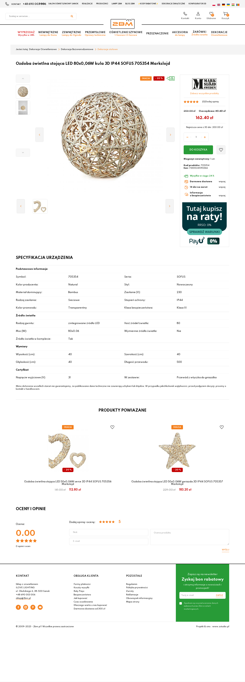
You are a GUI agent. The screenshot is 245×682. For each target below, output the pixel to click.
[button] (23, 79)
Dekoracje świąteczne (173, 4)
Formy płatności (82, 584)
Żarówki (199, 33)
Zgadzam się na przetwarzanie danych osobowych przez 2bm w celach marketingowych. (201, 606)
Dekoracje (219, 34)
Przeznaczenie (157, 34)
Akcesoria (180, 34)
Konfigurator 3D (197, 4)
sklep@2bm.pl (23, 598)
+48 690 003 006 (34, 4)
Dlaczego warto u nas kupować (90, 605)
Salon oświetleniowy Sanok (63, 4)
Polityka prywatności (137, 588)
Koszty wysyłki (81, 588)
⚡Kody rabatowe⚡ (148, 4)
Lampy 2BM (117, 4)
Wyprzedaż (26, 34)
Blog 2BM (130, 4)
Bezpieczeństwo (82, 595)
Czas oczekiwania (83, 602)
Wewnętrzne (48, 34)
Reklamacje (132, 595)
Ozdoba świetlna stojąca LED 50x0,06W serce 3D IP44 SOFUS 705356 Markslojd (67, 482)
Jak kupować (80, 598)
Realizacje (87, 4)
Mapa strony (132, 602)
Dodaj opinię (212, 102)
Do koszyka (198, 150)
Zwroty (130, 591)
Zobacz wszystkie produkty (204, 94)
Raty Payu (79, 591)
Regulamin (131, 584)
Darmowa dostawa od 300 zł (89, 609)
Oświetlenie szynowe (125, 34)
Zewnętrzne (71, 34)
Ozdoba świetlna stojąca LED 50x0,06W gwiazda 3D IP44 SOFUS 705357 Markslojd (177, 482)
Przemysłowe (95, 34)
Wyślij (225, 550)
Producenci (102, 4)
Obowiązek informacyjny (139, 598)
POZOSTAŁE (134, 576)
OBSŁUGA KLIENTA (86, 576)
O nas (42, 4)
